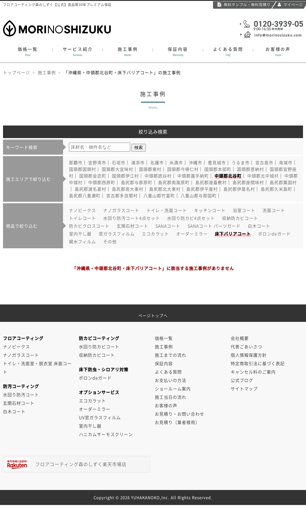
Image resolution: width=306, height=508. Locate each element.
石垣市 (118, 162)
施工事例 (128, 51)
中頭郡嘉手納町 (193, 176)
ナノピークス (82, 210)
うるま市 (241, 162)
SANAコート (167, 226)
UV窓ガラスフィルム (100, 417)
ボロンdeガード (274, 234)
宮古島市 (264, 162)
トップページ (16, 72)
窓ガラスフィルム (117, 234)
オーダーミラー (192, 234)
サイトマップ (244, 389)
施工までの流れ (170, 355)
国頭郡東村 (150, 169)
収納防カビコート (240, 218)
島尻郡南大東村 (127, 189)
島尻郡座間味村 (248, 182)
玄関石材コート (132, 226)
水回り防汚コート (21, 395)
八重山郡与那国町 (199, 195)
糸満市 (176, 162)
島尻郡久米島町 (276, 189)
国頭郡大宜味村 (117, 169)
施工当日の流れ (170, 397)
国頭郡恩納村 (250, 169)
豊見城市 (217, 162)
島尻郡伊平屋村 (202, 189)
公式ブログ (242, 380)
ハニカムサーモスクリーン (106, 434)
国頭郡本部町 (217, 169)
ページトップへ (153, 313)
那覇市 (75, 162)
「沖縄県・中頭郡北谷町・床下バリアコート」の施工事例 (122, 72)
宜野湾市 (97, 162)
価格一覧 (27, 51)
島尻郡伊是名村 (239, 189)
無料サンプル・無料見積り (244, 4)
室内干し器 (80, 234)
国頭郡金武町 (92, 176)
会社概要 (240, 338)
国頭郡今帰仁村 (183, 169)
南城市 (285, 162)
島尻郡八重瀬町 (84, 195)
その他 (110, 241)
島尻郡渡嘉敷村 (211, 182)
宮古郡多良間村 (122, 195)
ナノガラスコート (121, 210)
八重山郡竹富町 (159, 195)
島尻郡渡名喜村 (90, 189)
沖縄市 (195, 162)
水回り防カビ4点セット (191, 218)
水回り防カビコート (99, 346)
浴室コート (244, 210)
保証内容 (178, 51)
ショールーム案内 (173, 389)
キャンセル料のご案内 (253, 372)
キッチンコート (210, 210)
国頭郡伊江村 (125, 176)
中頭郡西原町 (101, 182)
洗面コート (273, 210)
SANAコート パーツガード (214, 226)
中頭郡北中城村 (263, 176)
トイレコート (82, 218)
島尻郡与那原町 (136, 182)
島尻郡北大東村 (165, 189)
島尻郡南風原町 (174, 182)
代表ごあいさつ (246, 346)
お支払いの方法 (170, 380)
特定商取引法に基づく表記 (258, 363)
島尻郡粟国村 (283, 182)
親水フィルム (82, 241)
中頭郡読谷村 (158, 176)
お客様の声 (278, 51)
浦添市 (138, 162)
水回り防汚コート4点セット (131, 218)
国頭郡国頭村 (82, 169)
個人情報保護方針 (249, 355)
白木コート (259, 226)
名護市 (157, 162)
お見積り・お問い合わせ (179, 414)
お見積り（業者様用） (177, 422)
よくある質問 (228, 51)
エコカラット (155, 234)
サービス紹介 (78, 51)
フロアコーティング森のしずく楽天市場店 (65, 464)
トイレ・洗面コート (166, 210)
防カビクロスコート (89, 226)
